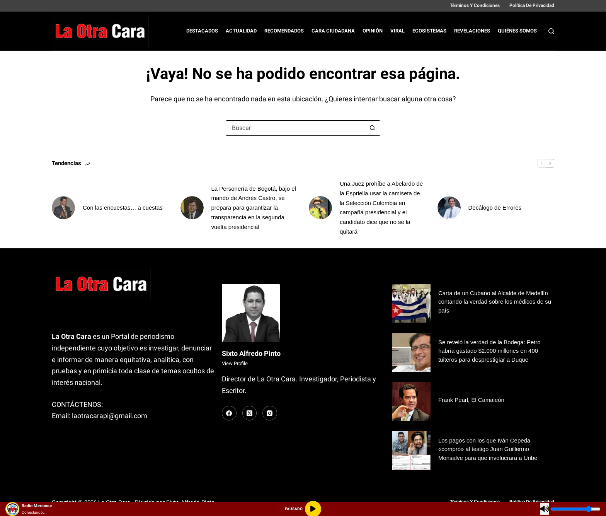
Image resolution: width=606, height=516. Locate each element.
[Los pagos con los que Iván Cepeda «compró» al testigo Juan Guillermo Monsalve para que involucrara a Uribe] (411, 450)
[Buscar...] (295, 128)
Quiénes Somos (517, 31)
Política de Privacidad (531, 5)
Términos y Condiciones (475, 5)
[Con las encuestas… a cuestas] (63, 207)
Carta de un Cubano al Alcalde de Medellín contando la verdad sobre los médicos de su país (495, 302)
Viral (397, 31)
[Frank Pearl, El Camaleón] (411, 401)
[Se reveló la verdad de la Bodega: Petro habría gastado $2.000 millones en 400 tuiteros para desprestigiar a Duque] (411, 352)
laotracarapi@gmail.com (109, 416)
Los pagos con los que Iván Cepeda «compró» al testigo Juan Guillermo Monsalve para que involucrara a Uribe (488, 449)
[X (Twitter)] (249, 413)
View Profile (235, 363)
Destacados (202, 31)
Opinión (373, 31)
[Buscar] (551, 31)
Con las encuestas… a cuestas (123, 207)
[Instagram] (269, 413)
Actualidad (241, 31)
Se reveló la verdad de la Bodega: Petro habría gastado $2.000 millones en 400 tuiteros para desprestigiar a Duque (489, 351)
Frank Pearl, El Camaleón (471, 399)
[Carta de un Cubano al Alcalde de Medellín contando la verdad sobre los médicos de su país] (411, 303)
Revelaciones (472, 31)
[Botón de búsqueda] (372, 128)
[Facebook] (229, 413)
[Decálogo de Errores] (449, 207)
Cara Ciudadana (333, 31)
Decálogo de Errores (495, 207)
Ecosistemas (429, 31)
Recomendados (284, 31)
